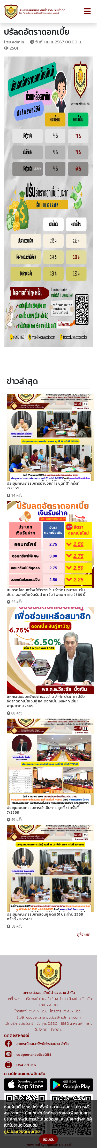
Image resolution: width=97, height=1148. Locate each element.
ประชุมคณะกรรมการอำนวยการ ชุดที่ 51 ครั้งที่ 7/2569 (43, 485)
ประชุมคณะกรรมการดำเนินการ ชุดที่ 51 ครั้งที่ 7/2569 (43, 810)
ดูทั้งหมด (83, 934)
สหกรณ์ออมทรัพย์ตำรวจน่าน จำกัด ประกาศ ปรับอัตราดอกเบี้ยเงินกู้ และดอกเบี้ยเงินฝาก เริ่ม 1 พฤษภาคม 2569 (46, 701)
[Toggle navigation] (87, 12)
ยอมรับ (48, 1139)
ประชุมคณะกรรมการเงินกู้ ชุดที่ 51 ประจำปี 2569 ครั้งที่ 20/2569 (45, 916)
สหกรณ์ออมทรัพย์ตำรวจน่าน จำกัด (42, 1044)
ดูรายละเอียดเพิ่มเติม (22, 1131)
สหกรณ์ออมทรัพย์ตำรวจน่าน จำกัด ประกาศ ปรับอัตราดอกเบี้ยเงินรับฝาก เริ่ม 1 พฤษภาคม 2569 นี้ (46, 592)
